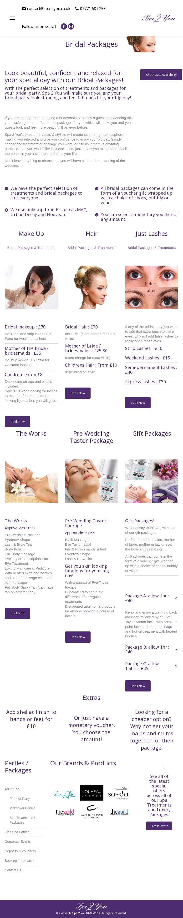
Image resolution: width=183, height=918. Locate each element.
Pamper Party (20, 799)
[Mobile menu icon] (12, 18)
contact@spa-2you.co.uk (46, 8)
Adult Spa (12, 789)
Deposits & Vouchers (20, 851)
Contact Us (13, 870)
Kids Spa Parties (17, 832)
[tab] (151, 598)
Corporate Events (18, 841)
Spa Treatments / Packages (22, 820)
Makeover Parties (23, 808)
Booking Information (20, 861)
